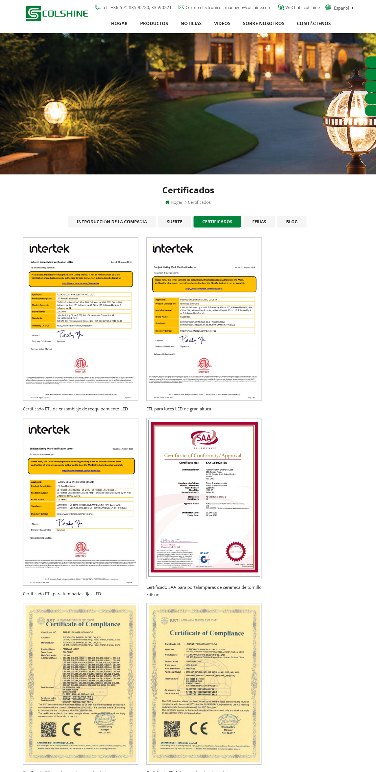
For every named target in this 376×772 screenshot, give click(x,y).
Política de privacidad (150, 676)
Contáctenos (314, 27)
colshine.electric (305, 671)
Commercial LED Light (233, 760)
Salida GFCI (212, 645)
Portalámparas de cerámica (228, 706)
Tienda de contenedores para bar (234, 686)
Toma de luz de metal (223, 655)
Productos (154, 27)
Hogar (119, 27)
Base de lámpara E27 (222, 676)
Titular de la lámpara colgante (231, 716)
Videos (222, 27)
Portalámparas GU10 (221, 635)
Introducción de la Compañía (112, 228)
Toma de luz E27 (218, 696)
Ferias (259, 228)
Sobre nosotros (263, 27)
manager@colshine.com (313, 661)
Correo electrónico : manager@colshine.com (228, 10)
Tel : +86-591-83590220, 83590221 (137, 10)
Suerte (174, 228)
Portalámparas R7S (219, 665)
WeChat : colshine (302, 10)
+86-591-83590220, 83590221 (320, 651)
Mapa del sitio (143, 686)
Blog (292, 228)
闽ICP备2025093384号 (188, 751)
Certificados (217, 228)
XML (133, 696)
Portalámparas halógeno (225, 625)
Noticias (191, 27)
